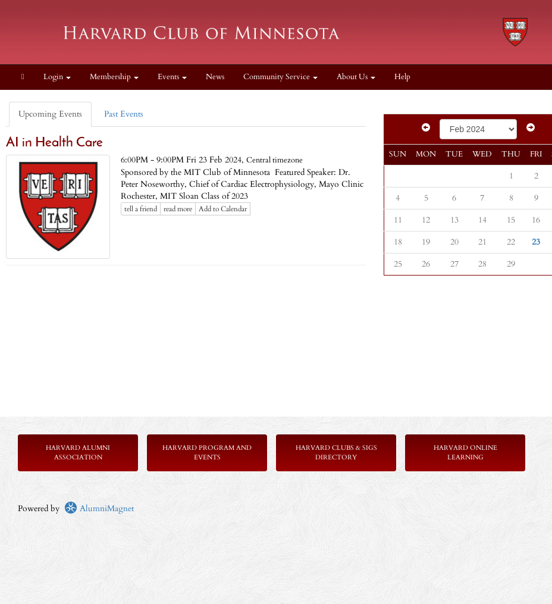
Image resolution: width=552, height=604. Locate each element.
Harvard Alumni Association (78, 452)
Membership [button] (114, 77)
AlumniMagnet (99, 508)
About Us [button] (356, 77)
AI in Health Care (54, 143)
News (215, 77)
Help (402, 77)
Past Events (123, 114)
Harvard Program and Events (207, 452)
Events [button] (172, 77)
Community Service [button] (280, 77)
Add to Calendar (223, 209)
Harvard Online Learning (465, 452)
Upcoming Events (50, 114)
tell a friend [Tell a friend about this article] (140, 209)
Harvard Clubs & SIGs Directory (336, 452)
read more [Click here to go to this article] (178, 209)
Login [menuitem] (57, 77)
